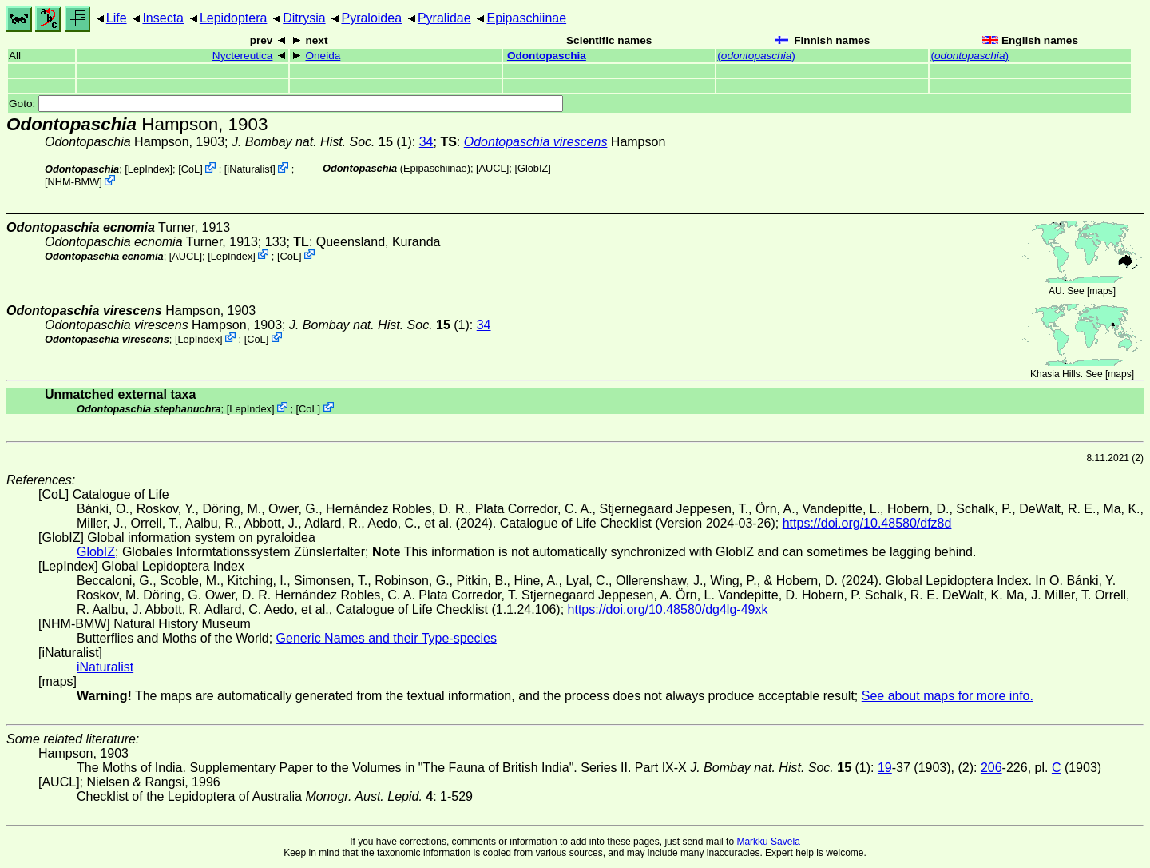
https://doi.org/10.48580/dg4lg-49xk (668, 609)
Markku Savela (767, 841)
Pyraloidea (371, 18)
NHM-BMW (74, 182)
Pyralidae (444, 18)
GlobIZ (533, 168)
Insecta (163, 18)
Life (116, 18)
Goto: (286, 103)
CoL (190, 169)
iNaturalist (249, 169)
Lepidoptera (234, 18)
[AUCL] (492, 168)
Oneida (322, 56)
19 (885, 767)
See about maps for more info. (947, 696)
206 (991, 767)
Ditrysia (304, 18)
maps (1100, 291)
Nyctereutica (242, 56)
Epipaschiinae (526, 18)
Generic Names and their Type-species (386, 638)
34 (426, 142)
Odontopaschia (546, 56)
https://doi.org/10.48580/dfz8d (867, 523)
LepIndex (149, 169)
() (756, 56)
